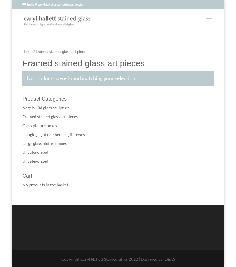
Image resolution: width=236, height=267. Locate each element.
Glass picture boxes (39, 125)
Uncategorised (35, 152)
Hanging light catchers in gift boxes (53, 134)
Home (27, 51)
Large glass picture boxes (44, 143)
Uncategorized (35, 161)
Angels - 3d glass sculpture (46, 107)
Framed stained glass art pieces (50, 116)
